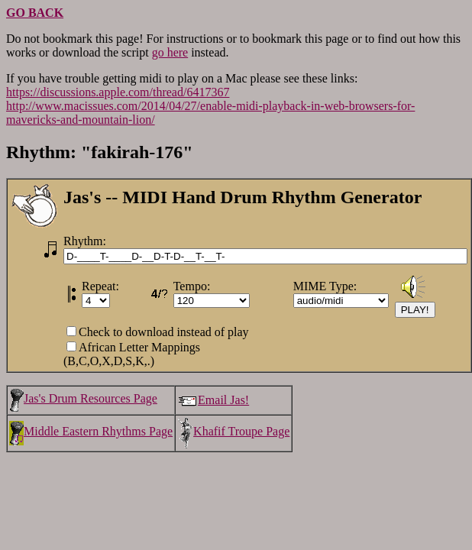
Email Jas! (213, 399)
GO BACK (34, 12)
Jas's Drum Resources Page (83, 398)
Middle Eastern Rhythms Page (91, 431)
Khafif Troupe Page (233, 431)
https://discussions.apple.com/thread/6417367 (117, 92)
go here (170, 52)
